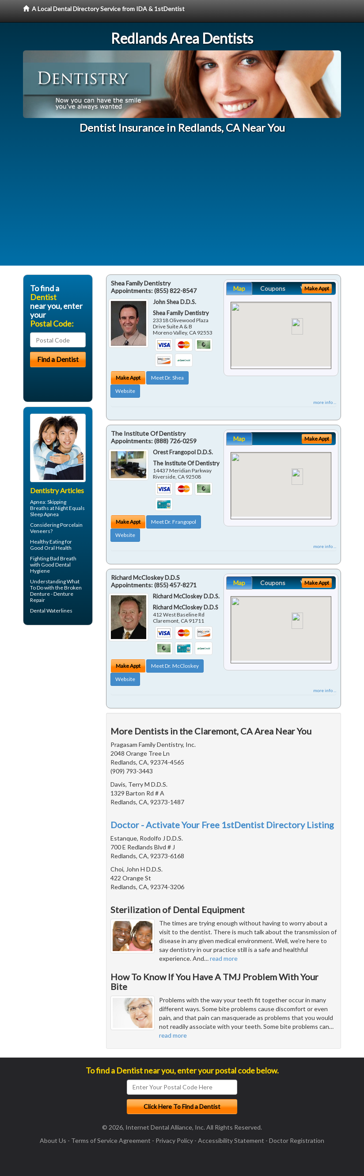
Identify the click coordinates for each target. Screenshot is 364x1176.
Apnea (37, 502)
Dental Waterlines (51, 610)
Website (125, 391)
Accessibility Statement (231, 1140)
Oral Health (58, 547)
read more (224, 958)
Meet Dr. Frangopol (173, 521)
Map (239, 288)
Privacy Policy (174, 1140)
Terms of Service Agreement (111, 1140)
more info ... (324, 402)
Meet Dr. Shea (167, 377)
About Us (53, 1140)
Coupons (272, 288)
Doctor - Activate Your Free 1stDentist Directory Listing (222, 824)
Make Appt (128, 377)
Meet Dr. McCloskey (175, 665)
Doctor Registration (296, 1140)
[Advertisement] (182, 204)
